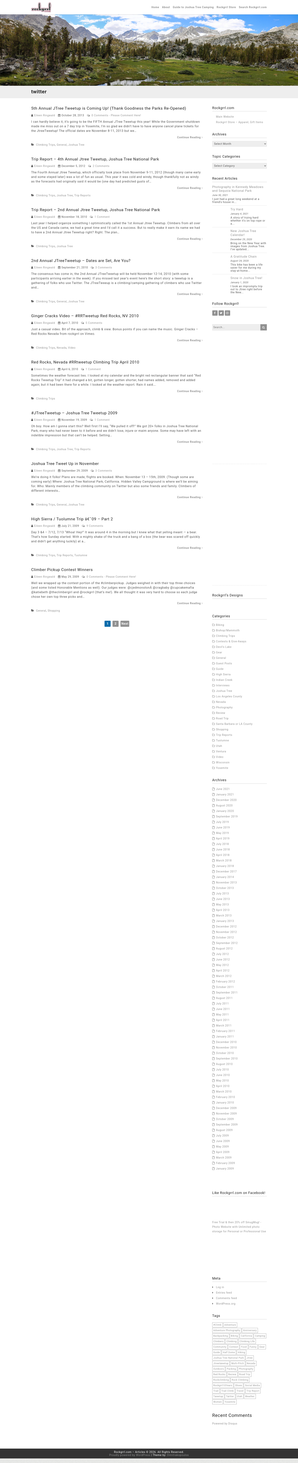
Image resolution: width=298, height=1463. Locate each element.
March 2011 (224, 1030)
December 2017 (226, 876)
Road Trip (222, 722)
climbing (231, 1346)
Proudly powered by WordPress (129, 1459)
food (244, 1351)
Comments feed (226, 1302)
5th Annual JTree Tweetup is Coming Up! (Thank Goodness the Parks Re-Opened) (112, 112)
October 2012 (225, 942)
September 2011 (227, 997)
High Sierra (223, 678)
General (62, 149)
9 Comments (94, 530)
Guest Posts (224, 667)
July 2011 (222, 1008)
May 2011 (222, 1019)
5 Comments (94, 327)
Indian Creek (224, 684)
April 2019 (223, 843)
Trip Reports (82, 199)
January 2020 (225, 815)
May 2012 (222, 969)
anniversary (250, 1335)
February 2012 (225, 986)
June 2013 (223, 903)
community (220, 1351)
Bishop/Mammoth (228, 634)
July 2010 (222, 1074)
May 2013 (222, 909)
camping (260, 1340)
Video (72, 352)
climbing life (247, 1346)
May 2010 (222, 1085)
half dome (229, 1357)
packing (231, 1373)
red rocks (219, 1379)
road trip (244, 1379)
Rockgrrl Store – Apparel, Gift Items (239, 126)
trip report (252, 1395)
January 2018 (225, 870)
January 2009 (225, 1173)
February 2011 (225, 1035)
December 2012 (226, 931)
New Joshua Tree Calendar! (243, 237)
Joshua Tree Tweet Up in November (66, 468)
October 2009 (225, 1123)
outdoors (218, 1373)
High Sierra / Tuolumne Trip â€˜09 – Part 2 (74, 523)
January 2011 (225, 1041)
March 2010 (224, 1096)
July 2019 (222, 826)
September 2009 (227, 1129)
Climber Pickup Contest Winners (63, 574)
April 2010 (223, 1090)
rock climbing (240, 1384)
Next (124, 628)
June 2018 (223, 854)
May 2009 (222, 1151)
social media (252, 1390)
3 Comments (103, 272)
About (166, 9)
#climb (217, 1329)
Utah (219, 750)
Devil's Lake (224, 651)
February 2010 (225, 1101)
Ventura (221, 755)
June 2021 (223, 793)
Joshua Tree (76, 149)
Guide (220, 673)
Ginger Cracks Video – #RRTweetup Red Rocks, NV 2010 (87, 320)
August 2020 (224, 810)
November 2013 (226, 887)
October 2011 (225, 991)
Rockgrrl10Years (222, 1390)
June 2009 (223, 1145)
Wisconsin (223, 766)
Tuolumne (80, 559)
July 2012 (222, 958)
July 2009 (222, 1140)
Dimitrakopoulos (178, 1459)
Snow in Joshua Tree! (246, 282)
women (217, 1406)
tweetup (218, 1401)
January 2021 (225, 799)
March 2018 (224, 865)
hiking (241, 1357)
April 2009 (223, 1156)
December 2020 (226, 804)
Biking (220, 629)
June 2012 (223, 964)
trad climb (227, 1395)
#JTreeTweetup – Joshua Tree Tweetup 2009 (76, 417)
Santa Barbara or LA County (234, 728)
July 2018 (222, 848)
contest (233, 1351)
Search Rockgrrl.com (253, 9)
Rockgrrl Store (226, 9)
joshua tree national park (228, 1362)
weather (250, 1401)
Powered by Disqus (224, 1428)
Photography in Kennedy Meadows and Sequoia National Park (238, 193)
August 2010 (224, 1068)
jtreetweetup (221, 1368)
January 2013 (225, 925)
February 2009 (225, 1167)
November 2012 (226, 936)
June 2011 (223, 1013)
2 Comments (101, 170)
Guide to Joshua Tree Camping (193, 9)
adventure (230, 1329)
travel (240, 1395)
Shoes (238, 1390)
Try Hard (237, 214)
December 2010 (226, 1046)
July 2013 (222, 898)
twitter (230, 1401)
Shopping (54, 615)
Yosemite (222, 772)
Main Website (225, 121)
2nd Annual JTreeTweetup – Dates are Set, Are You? (83, 265)
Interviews (223, 689)
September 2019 (227, 821)
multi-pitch (237, 1368)
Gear (219, 656)
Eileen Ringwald (44, 119)
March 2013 (224, 920)
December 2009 (226, 1112)
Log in (220, 1291)
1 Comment (102, 221)
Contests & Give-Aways (231, 645)
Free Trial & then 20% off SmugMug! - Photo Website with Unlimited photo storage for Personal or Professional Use (239, 1231)
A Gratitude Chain (244, 261)
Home (155, 9)
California (246, 1340)
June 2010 (223, 1079)
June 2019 (223, 832)
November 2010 (226, 1052)
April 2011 (223, 1024)
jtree (250, 1362)
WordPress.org (226, 1308)
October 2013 (225, 892)
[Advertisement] (239, 412)
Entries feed (224, 1297)
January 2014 (225, 881)
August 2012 (224, 953)
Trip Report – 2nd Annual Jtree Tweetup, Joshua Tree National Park (98, 214)
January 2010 (225, 1107)
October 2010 (225, 1057)
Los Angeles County (229, 700)
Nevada (62, 352)
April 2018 (223, 859)
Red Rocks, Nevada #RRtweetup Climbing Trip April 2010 (87, 366)
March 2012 (224, 980)
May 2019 (222, 837)
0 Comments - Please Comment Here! (116, 119)
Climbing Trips (45, 149)
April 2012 (223, 975)
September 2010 (227, 1063)
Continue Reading (190, 141)
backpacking (220, 1340)
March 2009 (224, 1162)
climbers (218, 1346)
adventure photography (226, 1335)
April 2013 (223, 914)
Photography (224, 711)
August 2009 (224, 1134)
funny (253, 1351)
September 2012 (227, 947)
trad (216, 1395)
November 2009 (226, 1118)
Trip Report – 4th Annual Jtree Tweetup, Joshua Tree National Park (98, 163)
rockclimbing (221, 1384)
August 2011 (224, 1002)
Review (220, 717)
